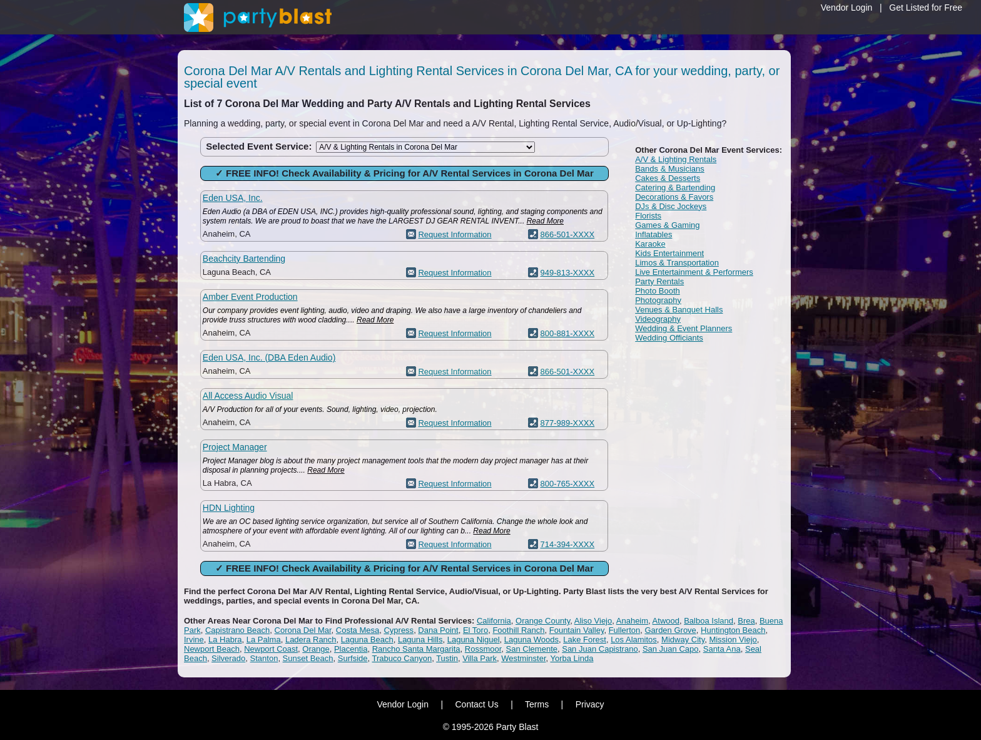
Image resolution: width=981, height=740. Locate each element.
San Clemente (531, 649)
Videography (658, 319)
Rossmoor (483, 649)
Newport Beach (212, 649)
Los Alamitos (634, 639)
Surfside (353, 658)
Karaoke (650, 244)
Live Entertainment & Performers (694, 272)
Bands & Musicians (669, 168)
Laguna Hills (420, 639)
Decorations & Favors (674, 197)
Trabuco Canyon (402, 658)
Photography (658, 300)
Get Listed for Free (925, 8)
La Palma (264, 639)
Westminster (523, 658)
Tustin (447, 658)
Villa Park (479, 658)
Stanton (264, 658)
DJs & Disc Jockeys (670, 206)
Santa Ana (722, 649)
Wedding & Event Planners (683, 328)
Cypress (399, 630)
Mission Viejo (732, 639)
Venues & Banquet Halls (679, 309)
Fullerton (625, 630)
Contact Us (476, 704)
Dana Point (438, 630)
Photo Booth (657, 290)
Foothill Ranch (518, 630)
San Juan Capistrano (600, 649)
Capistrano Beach (237, 630)
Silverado (228, 658)
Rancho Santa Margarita (416, 649)
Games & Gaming (667, 225)
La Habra (224, 639)
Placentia (350, 649)
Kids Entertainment (669, 253)
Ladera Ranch (311, 639)
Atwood (666, 620)
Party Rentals (659, 281)
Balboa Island (708, 620)
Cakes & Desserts (667, 178)
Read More (545, 221)
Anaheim (632, 620)
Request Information (454, 234)
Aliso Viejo (593, 620)
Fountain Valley (576, 630)
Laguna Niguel (473, 639)
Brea (746, 620)
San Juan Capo (671, 649)
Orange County (543, 620)
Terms (537, 704)
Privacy (590, 704)
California (494, 620)
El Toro (475, 630)
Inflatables (653, 234)
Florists (648, 215)
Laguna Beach (367, 639)
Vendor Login (847, 8)
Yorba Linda (572, 658)
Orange (315, 649)
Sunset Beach (308, 658)
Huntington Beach (733, 630)
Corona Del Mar (303, 630)
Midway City (682, 639)
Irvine (194, 639)
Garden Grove (670, 630)
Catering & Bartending (675, 187)
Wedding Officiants (669, 337)
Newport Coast (271, 649)
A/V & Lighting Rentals (675, 159)
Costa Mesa (357, 630)
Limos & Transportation (677, 262)
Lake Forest (584, 639)
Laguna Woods (531, 639)
